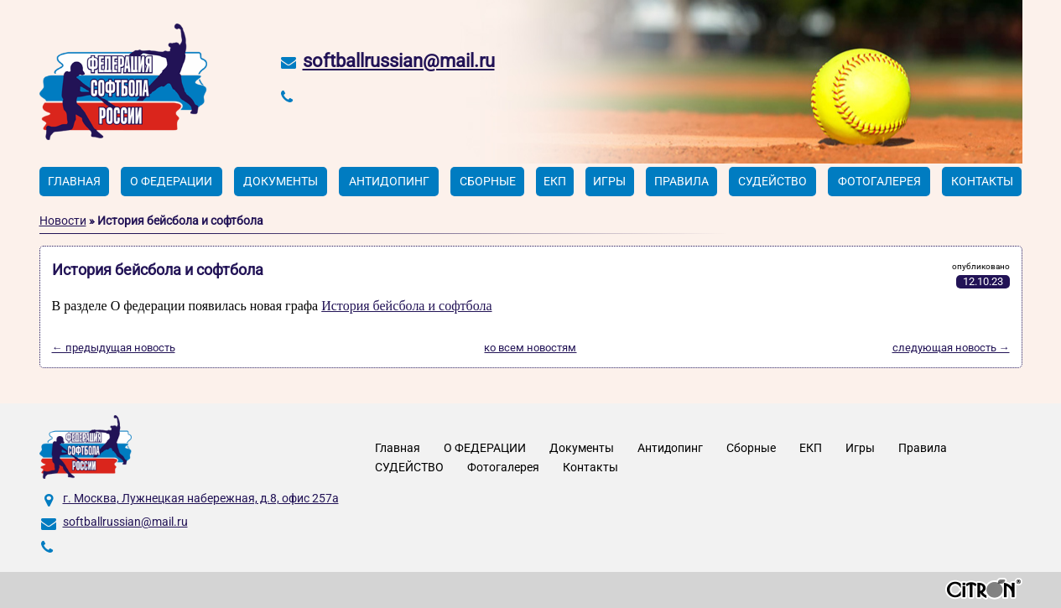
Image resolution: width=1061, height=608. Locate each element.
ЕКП (555, 181)
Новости (62, 220)
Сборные (488, 181)
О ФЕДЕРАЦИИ (171, 181)
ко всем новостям (530, 347)
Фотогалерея (879, 181)
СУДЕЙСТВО (772, 181)
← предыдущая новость (113, 347)
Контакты (982, 181)
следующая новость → (951, 347)
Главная (74, 181)
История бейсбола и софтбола (406, 306)
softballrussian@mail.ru (399, 60)
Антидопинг (389, 181)
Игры (609, 181)
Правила (681, 181)
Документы (280, 181)
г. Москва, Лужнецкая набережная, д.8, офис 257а (201, 498)
